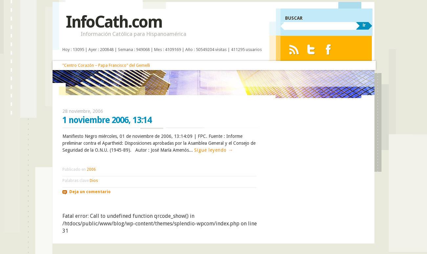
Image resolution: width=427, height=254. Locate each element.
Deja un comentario (90, 192)
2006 (91, 169)
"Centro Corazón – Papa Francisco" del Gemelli (106, 65)
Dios (94, 180)
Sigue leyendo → (213, 150)
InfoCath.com (114, 22)
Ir (364, 25)
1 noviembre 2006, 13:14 (106, 120)
